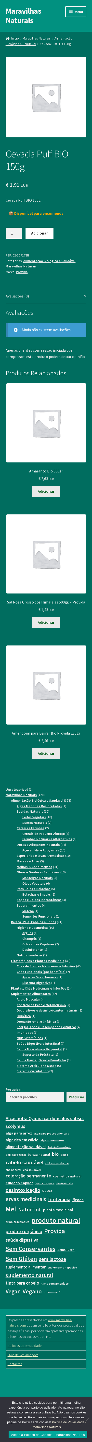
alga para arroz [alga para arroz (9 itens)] (19, 1133)
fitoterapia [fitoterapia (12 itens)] (59, 1199)
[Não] (87, 1419)
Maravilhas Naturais (23, 15)
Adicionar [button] (46, 491)
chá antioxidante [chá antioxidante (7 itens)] (57, 1163)
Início (15, 38)
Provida (22, 272)
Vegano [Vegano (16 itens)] (32, 1291)
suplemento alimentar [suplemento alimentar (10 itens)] (26, 1267)
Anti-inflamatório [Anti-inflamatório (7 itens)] (59, 1147)
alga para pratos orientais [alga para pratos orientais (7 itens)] (51, 1133)
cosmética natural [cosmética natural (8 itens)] (67, 1176)
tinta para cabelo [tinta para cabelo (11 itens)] (22, 1283)
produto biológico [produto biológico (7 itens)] (17, 1222)
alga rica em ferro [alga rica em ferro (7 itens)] (52, 1140)
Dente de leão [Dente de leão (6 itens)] (64, 1183)
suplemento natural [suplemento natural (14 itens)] (29, 1275)
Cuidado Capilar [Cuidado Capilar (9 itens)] (19, 1182)
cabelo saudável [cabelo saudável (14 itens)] (24, 1162)
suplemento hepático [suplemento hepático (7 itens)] (62, 1267)
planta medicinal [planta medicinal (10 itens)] (58, 1210)
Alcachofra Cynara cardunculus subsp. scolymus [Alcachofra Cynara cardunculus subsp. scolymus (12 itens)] (45, 1122)
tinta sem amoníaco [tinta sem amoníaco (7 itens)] (55, 1283)
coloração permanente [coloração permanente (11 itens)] (28, 1176)
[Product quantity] (14, 233)
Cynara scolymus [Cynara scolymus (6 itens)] (44, 1183)
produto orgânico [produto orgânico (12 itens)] (24, 1231)
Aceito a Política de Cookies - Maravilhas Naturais (48, 1435)
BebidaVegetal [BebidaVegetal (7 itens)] (16, 1154)
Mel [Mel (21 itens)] (11, 1209)
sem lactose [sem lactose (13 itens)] (52, 1259)
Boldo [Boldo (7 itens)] (64, 1154)
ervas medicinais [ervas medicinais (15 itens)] (26, 1199)
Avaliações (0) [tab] (17, 296)
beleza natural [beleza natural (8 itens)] (39, 1154)
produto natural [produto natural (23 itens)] (55, 1220)
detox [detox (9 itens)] (47, 1190)
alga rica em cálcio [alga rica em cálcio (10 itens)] (22, 1140)
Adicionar (39, 233)
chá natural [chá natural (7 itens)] (13, 1170)
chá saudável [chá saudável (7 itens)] (32, 1170)
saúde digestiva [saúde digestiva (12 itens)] (22, 1240)
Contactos (15, 1364)
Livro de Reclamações (23, 1355)
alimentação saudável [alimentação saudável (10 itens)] (26, 1146)
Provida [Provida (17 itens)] (54, 1231)
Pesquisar (14, 1089)
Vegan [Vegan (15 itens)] (13, 1291)
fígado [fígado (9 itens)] (78, 1199)
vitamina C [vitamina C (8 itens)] (52, 1292)
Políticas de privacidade (24, 1345)
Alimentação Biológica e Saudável (49, 261)
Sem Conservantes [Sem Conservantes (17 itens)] (30, 1249)
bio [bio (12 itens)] (55, 1154)
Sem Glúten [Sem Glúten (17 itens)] (21, 1259)
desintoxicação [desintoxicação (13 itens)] (23, 1190)
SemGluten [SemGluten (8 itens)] (66, 1250)
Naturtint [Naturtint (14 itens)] (29, 1209)
